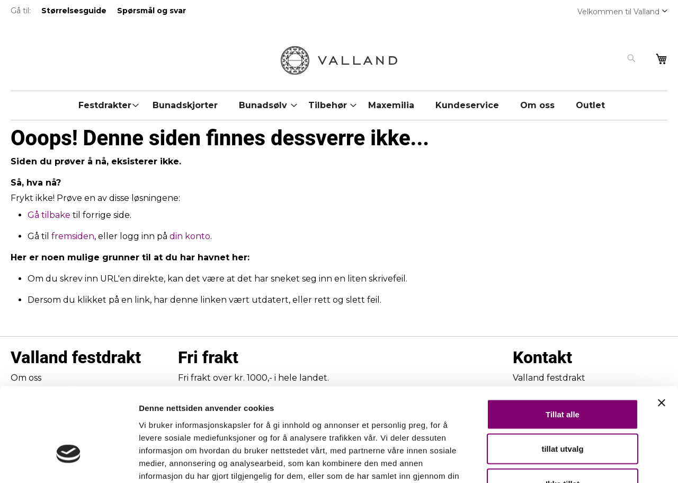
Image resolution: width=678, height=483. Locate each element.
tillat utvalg (562, 378)
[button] (664, 10)
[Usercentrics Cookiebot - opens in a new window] (68, 462)
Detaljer (564, 462)
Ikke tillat (562, 413)
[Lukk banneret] (661, 332)
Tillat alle (562, 343)
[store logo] (339, 60)
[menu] (339, 103)
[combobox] (578, 58)
